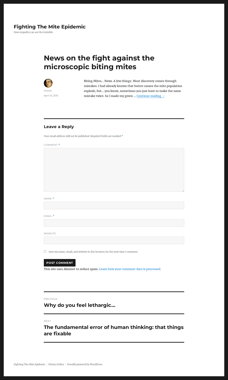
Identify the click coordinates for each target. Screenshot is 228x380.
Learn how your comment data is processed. (130, 269)
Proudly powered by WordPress (84, 364)
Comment (52, 144)
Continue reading (151, 96)
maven (48, 90)
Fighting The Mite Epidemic (50, 27)
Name (49, 198)
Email (49, 216)
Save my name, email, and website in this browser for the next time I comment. (93, 251)
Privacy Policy (56, 364)
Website (50, 233)
